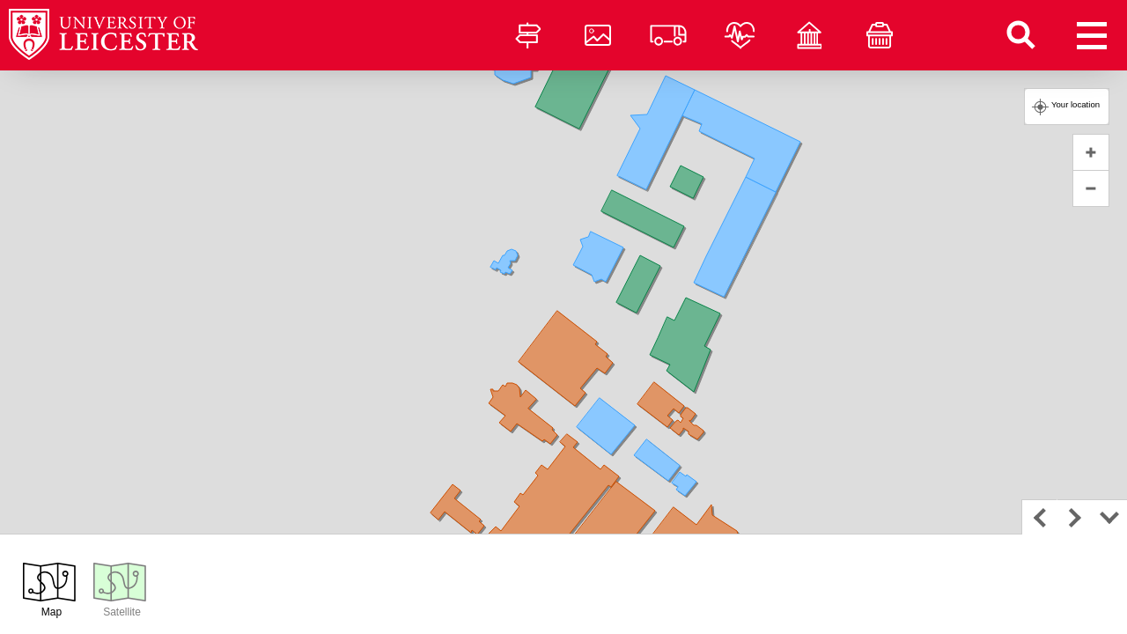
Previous (1039, 516)
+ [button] (1091, 153)
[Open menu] (1092, 35)
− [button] (1091, 188)
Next (1074, 516)
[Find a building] (1021, 35)
